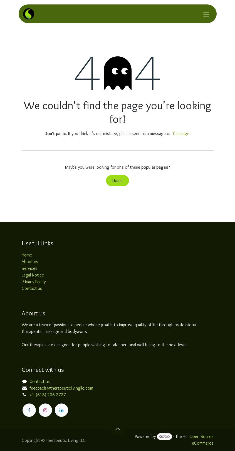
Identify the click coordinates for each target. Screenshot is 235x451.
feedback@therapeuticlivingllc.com (61, 388)
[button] (117, 428)
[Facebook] (29, 410)
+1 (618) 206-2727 (47, 394)
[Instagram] (45, 410)
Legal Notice (33, 275)
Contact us (32, 288)
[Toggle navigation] (206, 13)
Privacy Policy (34, 281)
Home (117, 180)
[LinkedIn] (61, 410)
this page (181, 133)
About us (30, 261)
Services (29, 268)
